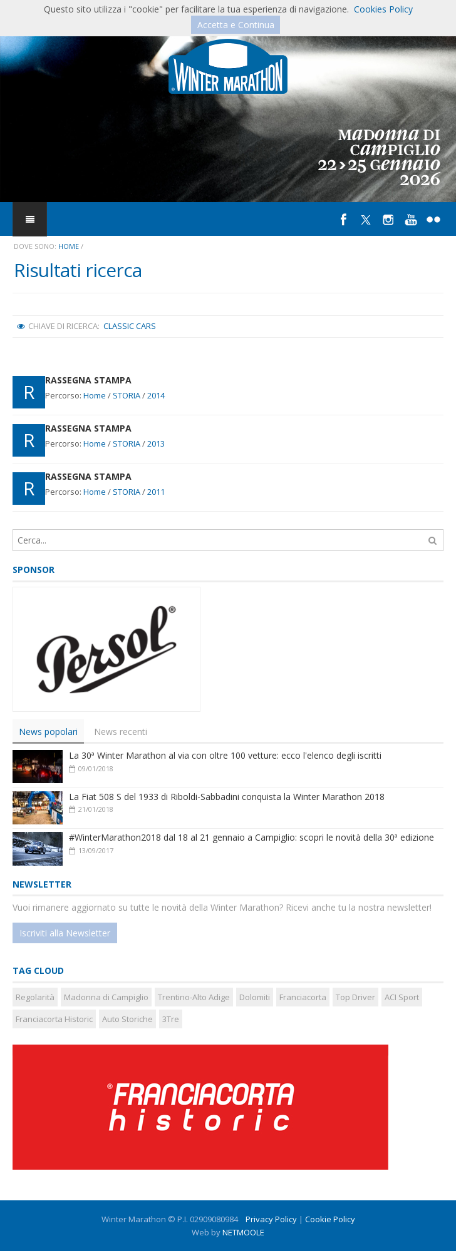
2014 (156, 395)
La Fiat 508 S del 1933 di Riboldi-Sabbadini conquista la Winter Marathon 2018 (227, 797)
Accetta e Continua (235, 25)
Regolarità (35, 997)
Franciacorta (302, 997)
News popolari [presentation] (48, 731)
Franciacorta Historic (54, 1019)
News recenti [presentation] (120, 731)
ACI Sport (402, 997)
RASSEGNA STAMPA (88, 380)
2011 (156, 491)
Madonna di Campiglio (106, 997)
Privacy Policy (271, 1219)
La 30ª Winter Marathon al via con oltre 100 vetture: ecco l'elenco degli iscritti (225, 755)
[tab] (48, 731)
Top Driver (355, 997)
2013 (156, 443)
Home (68, 246)
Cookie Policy (330, 1219)
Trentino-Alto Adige (194, 997)
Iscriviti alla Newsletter (64, 933)
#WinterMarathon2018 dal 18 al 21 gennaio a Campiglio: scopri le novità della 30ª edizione (251, 837)
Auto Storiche (127, 1019)
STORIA (126, 395)
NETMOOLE (243, 1232)
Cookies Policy (383, 9)
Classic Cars (129, 326)
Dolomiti (254, 997)
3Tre (170, 1019)
